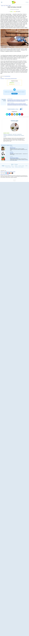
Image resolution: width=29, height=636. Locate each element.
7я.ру (12, 173)
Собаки (26, 165)
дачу (9, 48)
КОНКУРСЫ (2, 78)
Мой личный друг (12, 147)
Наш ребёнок (7, 174)
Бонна (4, 174)
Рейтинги (1, 174)
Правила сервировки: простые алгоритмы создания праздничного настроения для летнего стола (16, 104)
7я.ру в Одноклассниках (10, 173)
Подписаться (14, 93)
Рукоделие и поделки (10, 102)
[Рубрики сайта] (1, 2)
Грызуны (12, 165)
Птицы (3, 165)
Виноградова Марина (7, 76)
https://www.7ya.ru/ (7, 171)
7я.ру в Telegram (6, 173)
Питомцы (11, 146)
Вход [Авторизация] (27, 2)
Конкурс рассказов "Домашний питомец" (11, 78)
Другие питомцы (7, 165)
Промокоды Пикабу (12, 171)
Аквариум (16, 165)
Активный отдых (9, 98)
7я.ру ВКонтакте (9, 173)
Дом (12, 164)
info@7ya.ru (2, 171)
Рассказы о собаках (21, 165)
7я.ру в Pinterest (7, 173)
